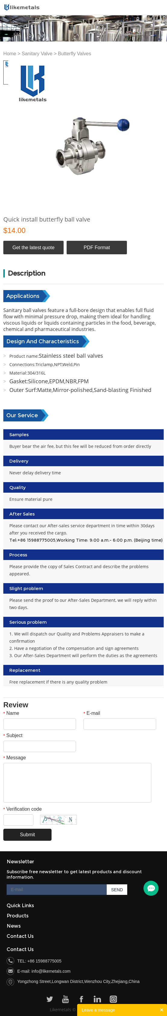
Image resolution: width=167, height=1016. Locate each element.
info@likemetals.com (51, 971)
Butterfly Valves (74, 53)
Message (14, 757)
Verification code (22, 809)
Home (9, 53)
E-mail (92, 713)
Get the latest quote (33, 247)
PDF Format (97, 247)
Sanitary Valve (37, 53)
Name (11, 713)
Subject (12, 735)
